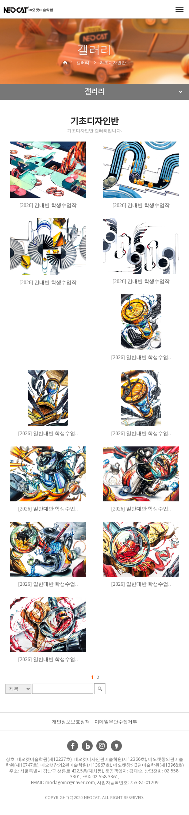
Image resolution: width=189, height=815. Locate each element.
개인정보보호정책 (71, 721)
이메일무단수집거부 (115, 721)
